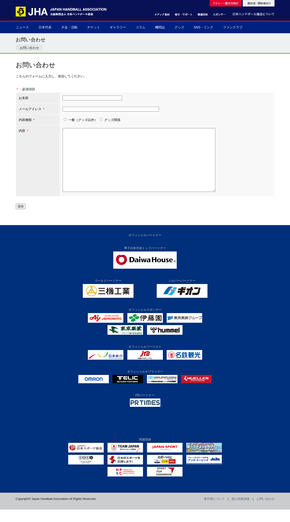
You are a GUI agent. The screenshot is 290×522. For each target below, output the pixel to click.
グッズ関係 (106, 120)
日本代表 (45, 27)
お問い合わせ (29, 48)
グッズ (179, 27)
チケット (93, 27)
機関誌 (160, 27)
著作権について (214, 511)
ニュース (22, 27)
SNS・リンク (204, 27)
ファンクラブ (232, 27)
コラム (140, 27)
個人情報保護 (241, 511)
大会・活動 (69, 27)
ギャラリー (118, 27)
